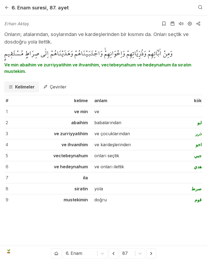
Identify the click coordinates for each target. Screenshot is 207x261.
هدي (198, 166)
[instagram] (174, 251)
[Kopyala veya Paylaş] (198, 23)
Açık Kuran (20, 251)
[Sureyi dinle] (181, 23)
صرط (196, 188)
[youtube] (166, 251)
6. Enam (29, 7)
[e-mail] (190, 251)
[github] (182, 251)
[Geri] (6, 7)
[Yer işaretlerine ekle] (164, 23)
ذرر (198, 133)
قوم (198, 199)
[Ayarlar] (189, 23)
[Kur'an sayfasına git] (172, 23)
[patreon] (199, 251)
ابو (199, 122)
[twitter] (158, 251)
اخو (199, 144)
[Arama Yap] (200, 7)
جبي (198, 155)
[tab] (21, 86)
